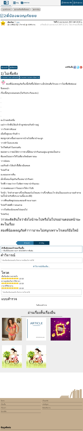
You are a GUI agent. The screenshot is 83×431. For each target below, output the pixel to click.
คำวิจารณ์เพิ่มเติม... (41, 266)
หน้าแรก (6, 10)
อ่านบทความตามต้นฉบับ (10, 77)
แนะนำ (4, 68)
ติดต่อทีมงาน (46, 408)
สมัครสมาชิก (66, 2)
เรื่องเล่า (3, 408)
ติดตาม (13, 68)
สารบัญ (36, 10)
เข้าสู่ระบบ (77, 2)
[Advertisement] (41, 46)
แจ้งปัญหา (45, 404)
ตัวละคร (27, 243)
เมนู (16, 2)
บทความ (25, 2)
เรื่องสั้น (3, 404)
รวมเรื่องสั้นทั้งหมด (21, 10)
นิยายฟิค (3, 411)
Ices (16, 22)
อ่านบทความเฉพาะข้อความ (29, 77)
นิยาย (2, 401)
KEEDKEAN (6, 5)
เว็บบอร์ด (45, 401)
